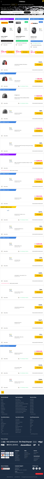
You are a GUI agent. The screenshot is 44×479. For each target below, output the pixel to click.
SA (30, 432)
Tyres (5, 7)
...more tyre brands (4, 414)
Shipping (25, 456)
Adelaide (31, 425)
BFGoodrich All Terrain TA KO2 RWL (21, 406)
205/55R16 (32, 399)
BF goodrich (3, 408)
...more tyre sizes (32, 414)
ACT (30, 430)
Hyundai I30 (17, 423)
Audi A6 (16, 425)
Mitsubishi (2, 425)
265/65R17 (32, 405)
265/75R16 (32, 409)
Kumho (2, 402)
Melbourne (32, 420)
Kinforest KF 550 (18, 400)
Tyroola (17, 455)
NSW (31, 426)
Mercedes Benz (3, 423)
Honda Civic (17, 420)
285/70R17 (32, 411)
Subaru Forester (18, 432)
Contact (26, 452)
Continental (3, 409)
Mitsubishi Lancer (18, 430)
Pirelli (2, 400)
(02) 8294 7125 (17, 467)
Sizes (8, 7)
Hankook (2, 406)
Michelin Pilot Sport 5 (19, 405)
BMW (2, 419)
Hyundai (2, 426)
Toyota (2, 422)
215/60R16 (32, 400)
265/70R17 (32, 408)
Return (25, 457)
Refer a (17, 460)
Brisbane (31, 422)
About (17, 452)
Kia (1, 432)
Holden (2, 430)
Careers (16, 453)
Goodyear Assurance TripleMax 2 (20, 411)
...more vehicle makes (4, 433)
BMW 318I (17, 427)
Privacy (17, 459)
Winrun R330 (17, 399)
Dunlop (2, 411)
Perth (31, 423)
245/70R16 (32, 403)
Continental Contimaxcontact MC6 (21, 409)
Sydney (31, 419)
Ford (2, 420)
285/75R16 (32, 412)
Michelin (2, 405)
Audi (1, 429)
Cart (43, 1)
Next (2, 392)
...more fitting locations (34, 433)
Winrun (2, 399)
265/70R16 (32, 406)
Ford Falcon (17, 419)
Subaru (2, 427)
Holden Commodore (18, 422)
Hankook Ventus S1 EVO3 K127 (20, 408)
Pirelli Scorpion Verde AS (19, 402)
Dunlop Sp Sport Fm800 (19, 412)
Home (2, 7)
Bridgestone (3, 403)
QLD (30, 429)
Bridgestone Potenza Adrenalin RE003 (21, 403)
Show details (10, 52)
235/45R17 (32, 402)
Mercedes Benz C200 (18, 426)
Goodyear (2, 412)
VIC (30, 427)
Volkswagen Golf (18, 429)
